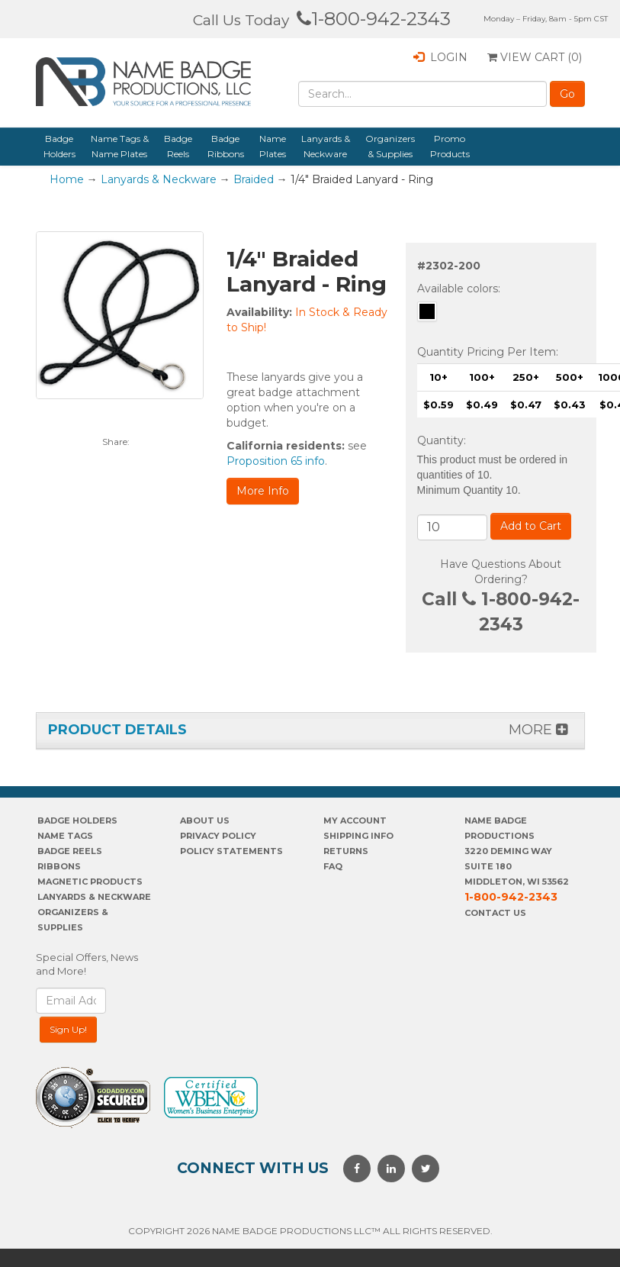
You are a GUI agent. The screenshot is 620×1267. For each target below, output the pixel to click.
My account (355, 820)
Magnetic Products (90, 881)
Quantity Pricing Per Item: (487, 352)
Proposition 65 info (275, 461)
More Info (262, 491)
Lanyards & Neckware (325, 146)
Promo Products (450, 146)
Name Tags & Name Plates (120, 146)
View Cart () (534, 57)
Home (67, 179)
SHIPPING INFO (358, 835)
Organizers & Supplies (390, 146)
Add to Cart (530, 526)
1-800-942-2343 (374, 19)
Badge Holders (59, 146)
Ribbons (59, 866)
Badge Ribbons (225, 146)
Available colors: (458, 288)
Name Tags (65, 835)
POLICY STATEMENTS (231, 851)
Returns (345, 851)
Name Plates (272, 146)
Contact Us (495, 913)
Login (440, 57)
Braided (253, 179)
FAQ (332, 866)
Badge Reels (178, 146)
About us (205, 820)
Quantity (440, 440)
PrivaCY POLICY (218, 835)
